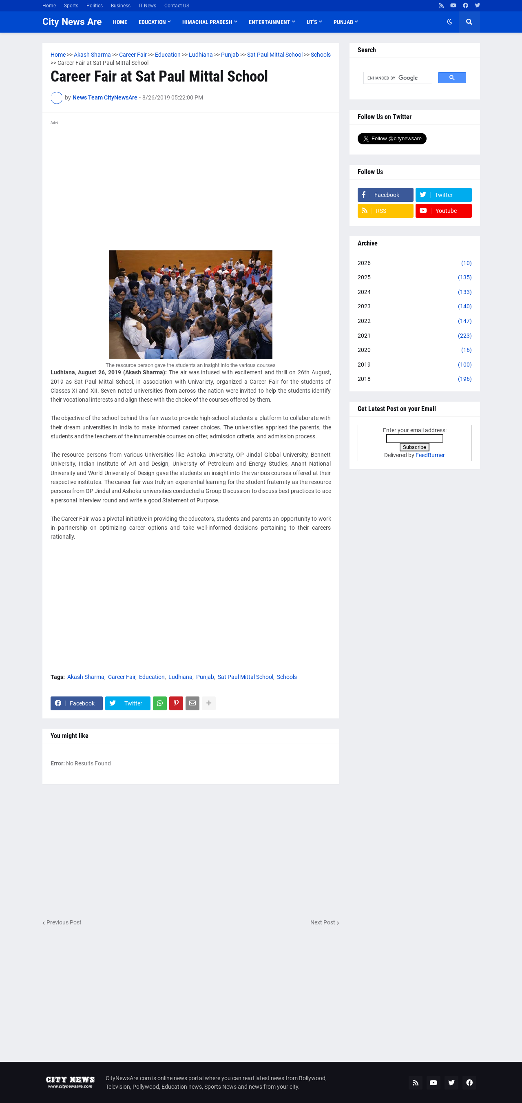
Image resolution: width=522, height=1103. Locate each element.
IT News (147, 6)
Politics (94, 6)
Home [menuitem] (120, 22)
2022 (415, 321)
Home (49, 6)
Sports (71, 6)
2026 (415, 263)
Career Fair (121, 677)
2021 (415, 336)
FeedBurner (430, 455)
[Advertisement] (191, 185)
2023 (415, 307)
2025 (415, 278)
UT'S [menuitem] (312, 22)
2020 (415, 350)
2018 (415, 379)
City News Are (72, 21)
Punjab (205, 677)
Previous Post (64, 922)
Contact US (176, 6)
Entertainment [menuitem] (269, 22)
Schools (287, 677)
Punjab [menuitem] (343, 22)
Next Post (322, 922)
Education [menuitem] (152, 22)
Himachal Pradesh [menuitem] (207, 22)
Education (152, 677)
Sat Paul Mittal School (245, 677)
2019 (415, 365)
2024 (415, 292)
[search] (397, 78)
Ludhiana (180, 677)
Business (120, 6)
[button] (450, 22)
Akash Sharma (85, 677)
